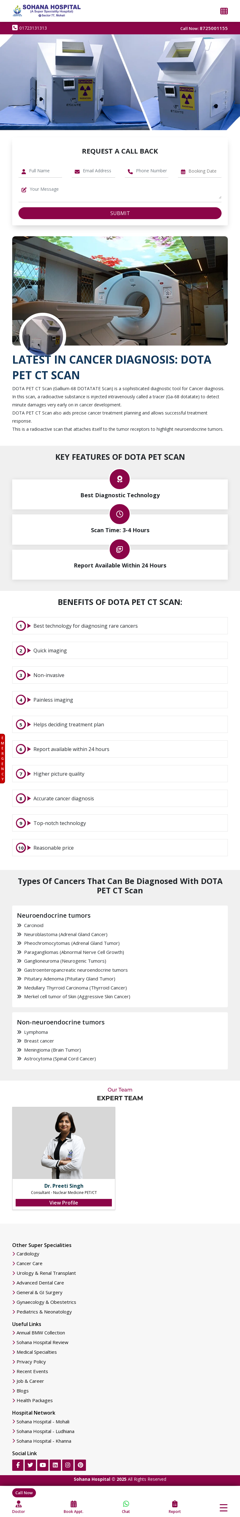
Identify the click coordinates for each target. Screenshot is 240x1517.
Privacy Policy (31, 1361)
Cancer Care (29, 1263)
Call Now (24, 1492)
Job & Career (30, 1381)
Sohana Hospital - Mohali (43, 1421)
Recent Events (32, 1371)
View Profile (63, 1202)
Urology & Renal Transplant (46, 1273)
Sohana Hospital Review (42, 1342)
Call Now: (204, 28)
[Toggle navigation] (223, 1507)
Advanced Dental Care (40, 1282)
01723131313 (29, 28)
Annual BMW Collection (41, 1332)
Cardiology (28, 1253)
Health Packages (35, 1400)
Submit (120, 213)
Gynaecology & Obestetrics (46, 1302)
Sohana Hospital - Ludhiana (45, 1431)
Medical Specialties (37, 1352)
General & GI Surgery (39, 1292)
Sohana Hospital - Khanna (44, 1441)
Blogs (23, 1390)
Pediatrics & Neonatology (44, 1311)
